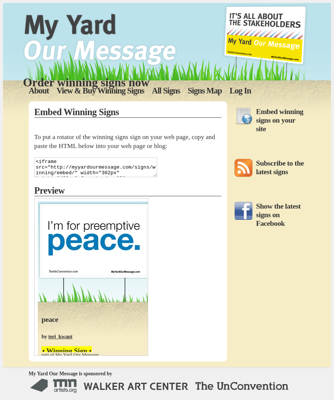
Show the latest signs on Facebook (278, 214)
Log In (240, 90)
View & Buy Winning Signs (100, 90)
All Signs (166, 90)
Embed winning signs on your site (279, 120)
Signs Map (205, 90)
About (39, 90)
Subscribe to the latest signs (280, 167)
